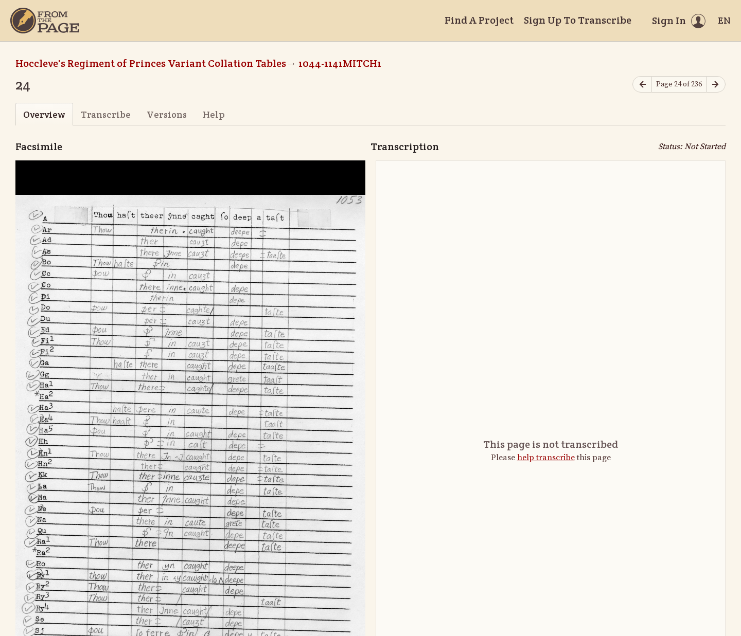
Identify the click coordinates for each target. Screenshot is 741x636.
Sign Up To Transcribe (577, 20)
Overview (44, 114)
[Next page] (716, 84)
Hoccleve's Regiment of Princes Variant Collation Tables (150, 63)
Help (214, 114)
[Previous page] (642, 84)
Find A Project (479, 20)
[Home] (44, 20)
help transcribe (546, 457)
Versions (167, 114)
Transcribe (106, 114)
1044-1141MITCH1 (339, 63)
